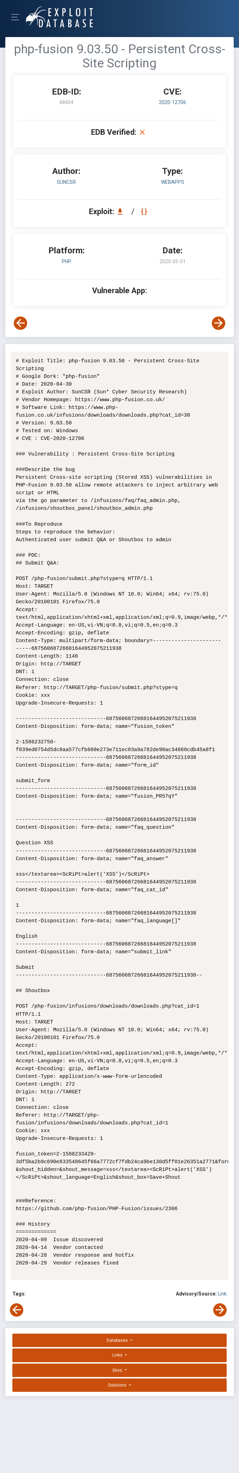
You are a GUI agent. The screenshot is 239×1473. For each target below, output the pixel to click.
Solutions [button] (117, 1385)
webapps (172, 182)
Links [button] (118, 1355)
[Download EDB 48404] (122, 211)
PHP (66, 261)
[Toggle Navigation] (17, 17)
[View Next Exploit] (218, 323)
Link (222, 1294)
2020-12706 (172, 102)
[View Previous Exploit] (20, 323)
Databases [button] (118, 1340)
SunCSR (66, 182)
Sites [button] (117, 1370)
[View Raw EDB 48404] (145, 211)
